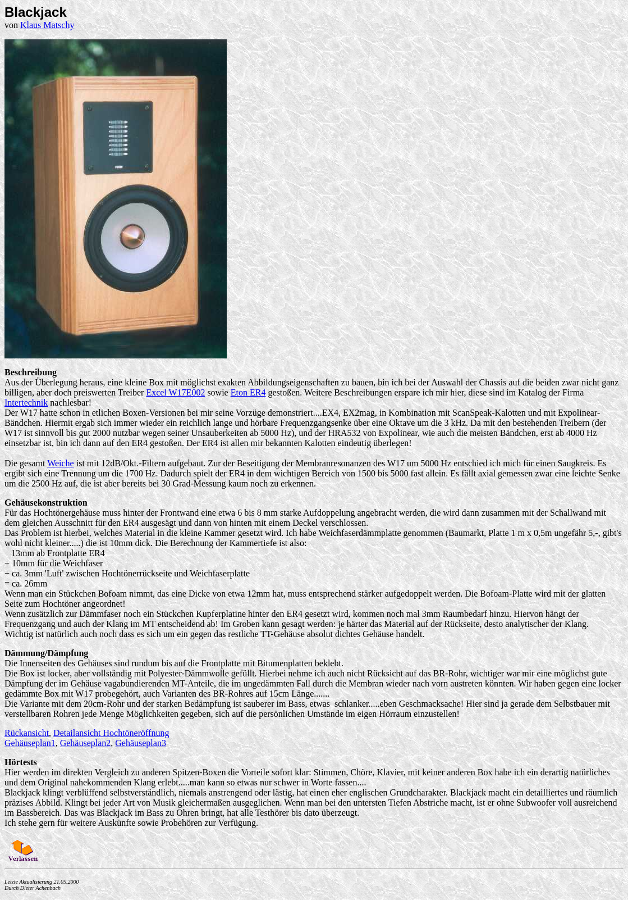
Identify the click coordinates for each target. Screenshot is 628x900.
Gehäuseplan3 (140, 743)
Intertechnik (26, 402)
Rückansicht (26, 733)
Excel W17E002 (175, 392)
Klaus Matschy (47, 25)
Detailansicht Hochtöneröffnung (111, 733)
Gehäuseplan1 (30, 743)
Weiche (60, 463)
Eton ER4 (248, 392)
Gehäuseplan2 (85, 743)
